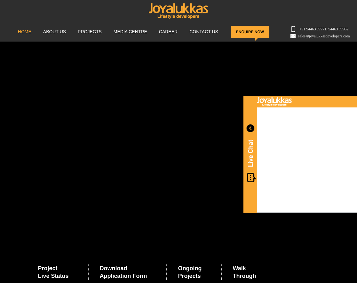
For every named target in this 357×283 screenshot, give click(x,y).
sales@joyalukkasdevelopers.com (324, 36)
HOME (24, 31)
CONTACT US (203, 31)
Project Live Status (53, 272)
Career (168, 31)
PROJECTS (90, 31)
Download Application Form (123, 272)
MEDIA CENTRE (130, 31)
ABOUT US (54, 31)
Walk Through (244, 272)
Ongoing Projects (190, 272)
